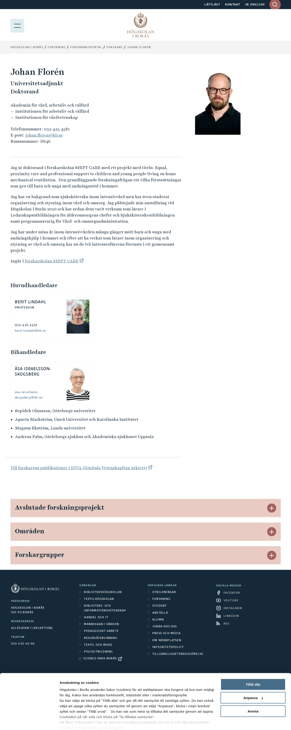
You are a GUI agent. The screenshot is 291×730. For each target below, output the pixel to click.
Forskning (57, 47)
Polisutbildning (98, 651)
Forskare (114, 47)
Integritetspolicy (168, 647)
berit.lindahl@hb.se (30, 331)
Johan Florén (139, 47)
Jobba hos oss (164, 626)
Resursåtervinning (100, 638)
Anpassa (253, 679)
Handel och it (96, 617)
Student (159, 606)
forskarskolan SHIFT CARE (51, 261)
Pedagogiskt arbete (101, 631)
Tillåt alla (253, 666)
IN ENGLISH (255, 4)
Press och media (166, 633)
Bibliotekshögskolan (103, 592)
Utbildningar (164, 592)
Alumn (158, 619)
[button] (271, 508)
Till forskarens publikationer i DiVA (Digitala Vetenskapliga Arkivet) (78, 467)
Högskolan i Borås (26, 47)
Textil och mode (98, 645)
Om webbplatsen (166, 640)
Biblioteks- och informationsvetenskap (105, 608)
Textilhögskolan (99, 599)
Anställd (160, 613)
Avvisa (253, 692)
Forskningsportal (86, 47)
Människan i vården (101, 624)
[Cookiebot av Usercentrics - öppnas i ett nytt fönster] (29, 721)
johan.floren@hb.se (44, 135)
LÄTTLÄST (212, 4)
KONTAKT (232, 4)
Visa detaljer (70, 721)
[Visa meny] (17, 25)
